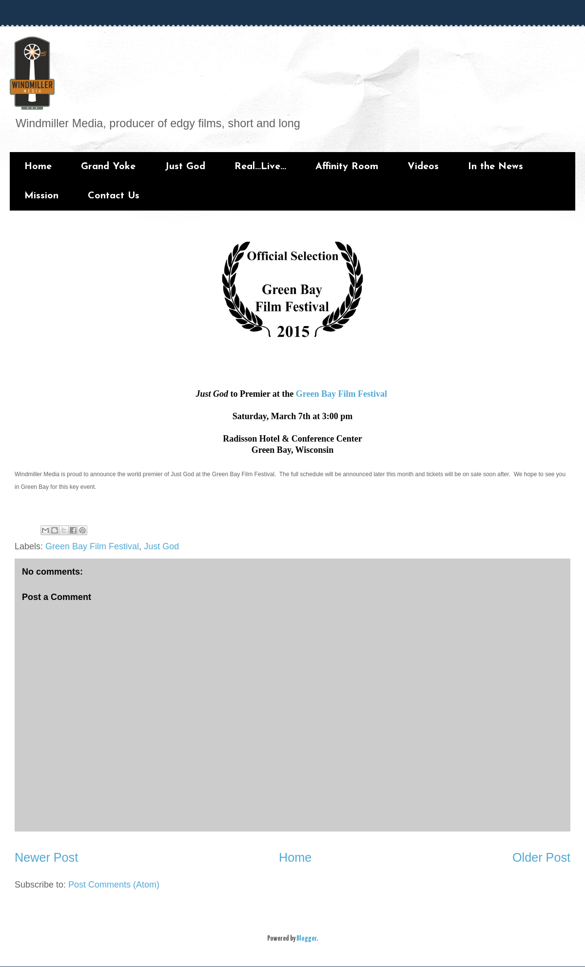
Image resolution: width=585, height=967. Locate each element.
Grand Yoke (108, 167)
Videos (423, 167)
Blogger (306, 938)
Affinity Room (346, 167)
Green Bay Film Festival (341, 394)
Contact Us (113, 196)
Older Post (541, 857)
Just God (185, 167)
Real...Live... (260, 167)
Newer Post (46, 857)
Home (38, 167)
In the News (495, 167)
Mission (41, 196)
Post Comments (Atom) (113, 885)
